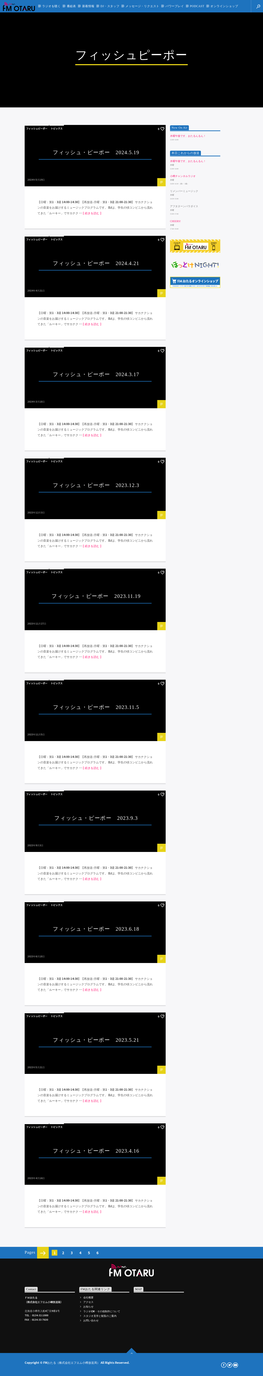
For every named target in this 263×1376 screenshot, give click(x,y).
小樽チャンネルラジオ (183, 501)
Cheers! (175, 546)
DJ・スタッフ (109, 6)
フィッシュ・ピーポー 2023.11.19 (96, 921)
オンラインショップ (224, 6)
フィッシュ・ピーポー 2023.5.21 (96, 1365)
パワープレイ (174, 6)
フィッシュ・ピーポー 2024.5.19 (96, 477)
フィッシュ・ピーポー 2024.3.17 (96, 699)
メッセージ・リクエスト (142, 6)
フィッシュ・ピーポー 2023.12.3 (96, 810)
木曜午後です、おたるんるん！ (188, 460)
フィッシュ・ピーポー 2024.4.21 (96, 588)
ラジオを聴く (51, 6)
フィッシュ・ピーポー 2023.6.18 (96, 1254)
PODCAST (197, 6)
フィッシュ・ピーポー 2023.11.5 (96, 1032)
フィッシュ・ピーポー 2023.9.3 (96, 1143)
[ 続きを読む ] (92, 538)
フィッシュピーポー (36, 453)
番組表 (71, 6)
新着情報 (88, 6)
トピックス (57, 453)
